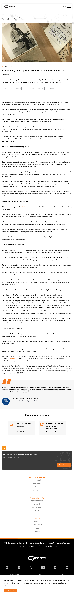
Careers (37, 521)
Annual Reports (37, 525)
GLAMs (37, 511)
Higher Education (7, 88)
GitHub (12, 358)
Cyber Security (37, 490)
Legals (62, 574)
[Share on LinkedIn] (14, 18)
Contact (37, 531)
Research (18, 88)
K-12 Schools (37, 507)
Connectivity (37, 480)
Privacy (40, 574)
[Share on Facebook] (8, 18)
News (37, 528)
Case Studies (50, 88)
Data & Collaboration (29, 88)
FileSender (25, 207)
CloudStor (40, 88)
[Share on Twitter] (20, 18)
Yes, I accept (10, 590)
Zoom (37, 487)
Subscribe (62, 465)
